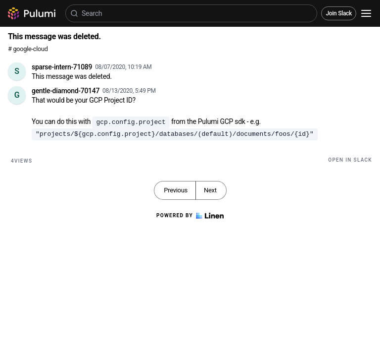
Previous (176, 190)
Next (210, 190)
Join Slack (339, 13)
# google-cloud (28, 49)
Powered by (190, 216)
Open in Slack (350, 160)
